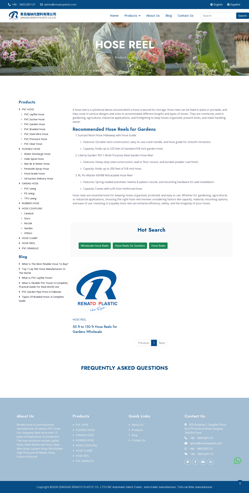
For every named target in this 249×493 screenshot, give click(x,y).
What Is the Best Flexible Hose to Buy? (45, 264)
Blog (169, 16)
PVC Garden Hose (34, 124)
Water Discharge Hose (37, 153)
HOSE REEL (79, 319)
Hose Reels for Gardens (130, 246)
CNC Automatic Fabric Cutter (124, 487)
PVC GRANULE (30, 248)
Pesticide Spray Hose (36, 168)
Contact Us (186, 16)
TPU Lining (30, 198)
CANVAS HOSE (30, 183)
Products (130, 16)
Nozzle (28, 223)
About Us (153, 16)
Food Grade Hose (34, 173)
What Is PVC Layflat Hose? (37, 277)
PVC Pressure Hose (35, 139)
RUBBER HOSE (30, 203)
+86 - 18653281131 (23, 4)
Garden (28, 228)
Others (28, 233)
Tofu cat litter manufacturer (195, 487)
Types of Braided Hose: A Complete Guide (41, 298)
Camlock (28, 213)
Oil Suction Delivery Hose (38, 178)
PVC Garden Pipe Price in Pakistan (41, 291)
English (216, 4)
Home (114, 16)
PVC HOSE (28, 109)
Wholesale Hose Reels (95, 246)
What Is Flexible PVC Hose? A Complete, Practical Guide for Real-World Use (43, 285)
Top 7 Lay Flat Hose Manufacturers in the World (42, 271)
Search (242, 16)
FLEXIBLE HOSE (31, 148)
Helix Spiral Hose (34, 158)
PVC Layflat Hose (34, 114)
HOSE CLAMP (29, 238)
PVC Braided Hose (34, 129)
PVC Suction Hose (34, 119)
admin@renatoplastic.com (60, 4)
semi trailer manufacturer (160, 487)
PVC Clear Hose (33, 143)
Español (233, 4)
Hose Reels (158, 246)
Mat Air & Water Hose (37, 163)
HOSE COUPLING (32, 208)
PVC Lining (30, 188)
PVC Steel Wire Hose (36, 134)
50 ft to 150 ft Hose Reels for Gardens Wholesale (95, 329)
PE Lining (29, 193)
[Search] (218, 16)
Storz (27, 218)
